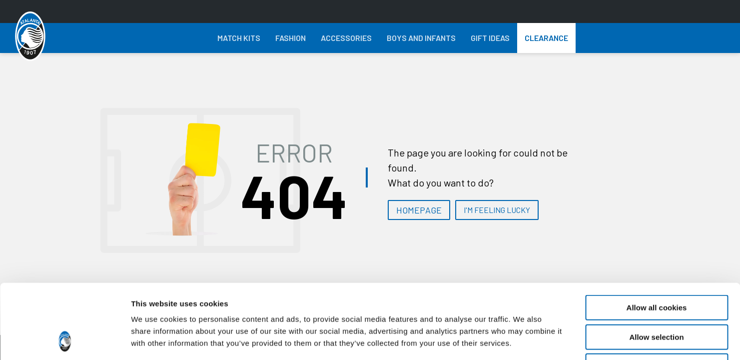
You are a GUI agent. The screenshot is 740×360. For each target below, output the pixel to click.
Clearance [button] (546, 37)
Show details (524, 340)
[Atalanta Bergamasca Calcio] (30, 37)
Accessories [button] (346, 37)
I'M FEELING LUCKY (497, 209)
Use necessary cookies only (657, 296)
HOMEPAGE (419, 210)
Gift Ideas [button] (490, 37)
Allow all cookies (657, 238)
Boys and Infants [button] (421, 37)
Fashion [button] (290, 37)
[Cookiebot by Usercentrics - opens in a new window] (64, 340)
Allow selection (656, 267)
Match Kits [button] (238, 37)
